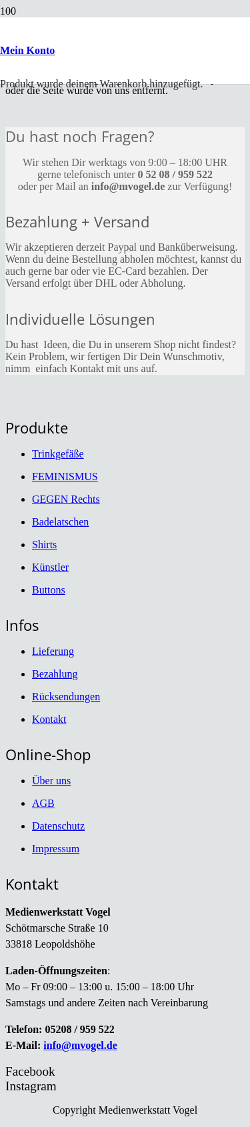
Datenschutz (58, 826)
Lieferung (53, 651)
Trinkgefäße (58, 453)
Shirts (44, 544)
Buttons (48, 590)
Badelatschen (60, 521)
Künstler (50, 567)
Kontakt (49, 719)
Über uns (51, 780)
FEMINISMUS (65, 476)
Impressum (55, 848)
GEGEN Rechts (66, 499)
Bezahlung (54, 674)
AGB (43, 803)
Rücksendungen (66, 696)
